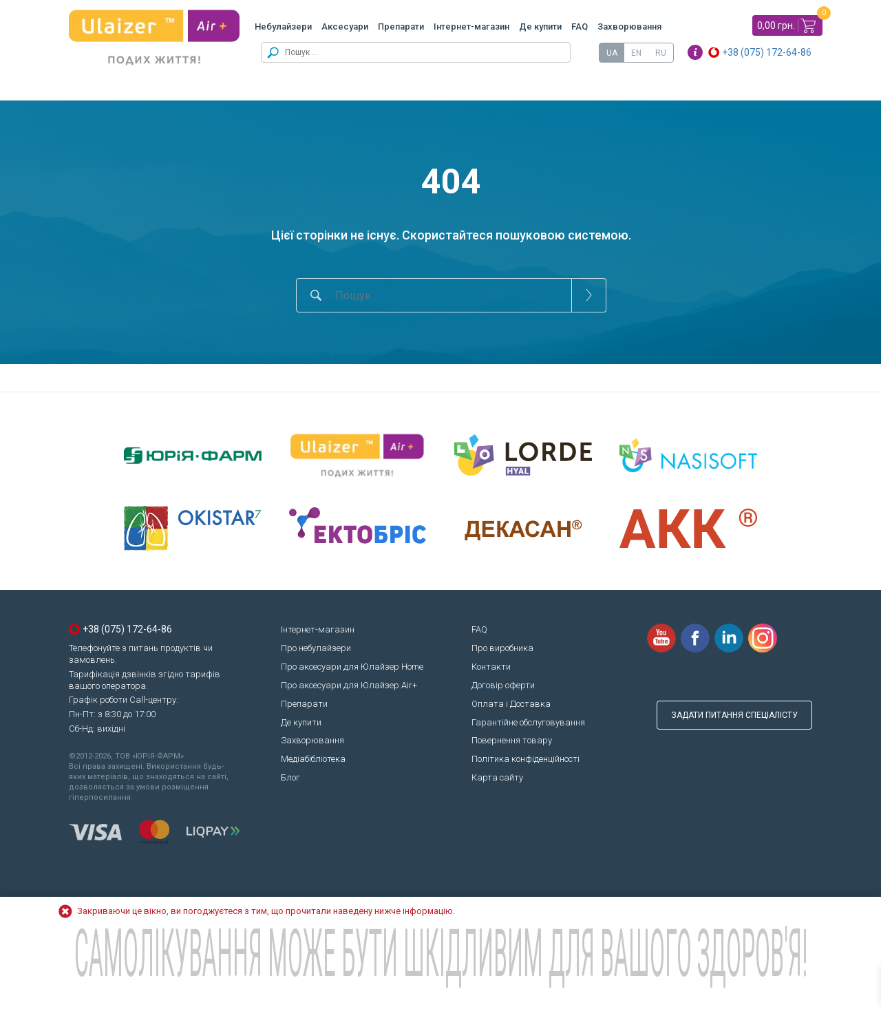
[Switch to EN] (636, 52)
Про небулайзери (316, 648)
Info (695, 52)
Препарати (401, 26)
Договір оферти (503, 685)
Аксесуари (344, 26)
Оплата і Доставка (511, 704)
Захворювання (629, 26)
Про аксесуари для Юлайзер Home (352, 666)
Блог (290, 777)
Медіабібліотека (313, 759)
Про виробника (502, 648)
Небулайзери (283, 26)
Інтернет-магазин (471, 26)
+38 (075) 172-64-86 (766, 52)
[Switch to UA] (611, 52)
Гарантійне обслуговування (528, 722)
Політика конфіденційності (525, 759)
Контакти (491, 666)
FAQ (579, 26)
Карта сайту (497, 777)
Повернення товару (511, 740)
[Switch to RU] (660, 52)
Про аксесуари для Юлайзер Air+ (349, 685)
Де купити (540, 26)
